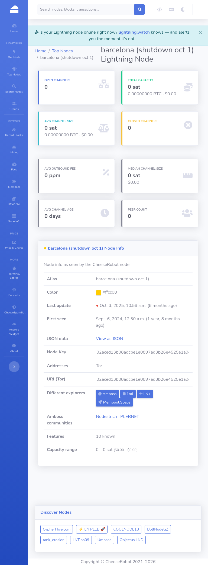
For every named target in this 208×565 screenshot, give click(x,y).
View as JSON (135, 361)
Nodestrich (131, 439)
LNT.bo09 (143, 529)
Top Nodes (94, 49)
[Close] (200, 32)
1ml (153, 415)
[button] (200, 9)
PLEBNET (155, 439)
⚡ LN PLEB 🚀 (124, 518)
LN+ (170, 415)
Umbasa (166, 529)
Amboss (133, 415)
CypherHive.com (89, 518)
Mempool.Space (140, 424)
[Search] (106, 9)
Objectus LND (87, 539)
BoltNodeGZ (85, 529)
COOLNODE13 (158, 518)
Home (73, 49)
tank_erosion (115, 529)
